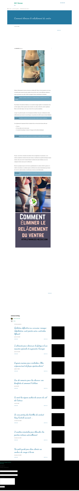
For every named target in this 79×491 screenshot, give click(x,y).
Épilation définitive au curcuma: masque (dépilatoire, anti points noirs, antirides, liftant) (30, 331)
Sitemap (2, 464)
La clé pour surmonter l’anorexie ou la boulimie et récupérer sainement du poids (34, 136)
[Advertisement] (33, 37)
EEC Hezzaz (18, 3)
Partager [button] (59, 30)
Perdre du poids (30, 5)
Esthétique (37, 5)
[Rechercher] (62, 2)
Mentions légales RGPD (5, 463)
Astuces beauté (16, 5)
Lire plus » (46, 354)
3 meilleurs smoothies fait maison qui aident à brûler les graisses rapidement (33, 118)
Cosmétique (44, 5)
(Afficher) (21, 48)
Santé (23, 5)
